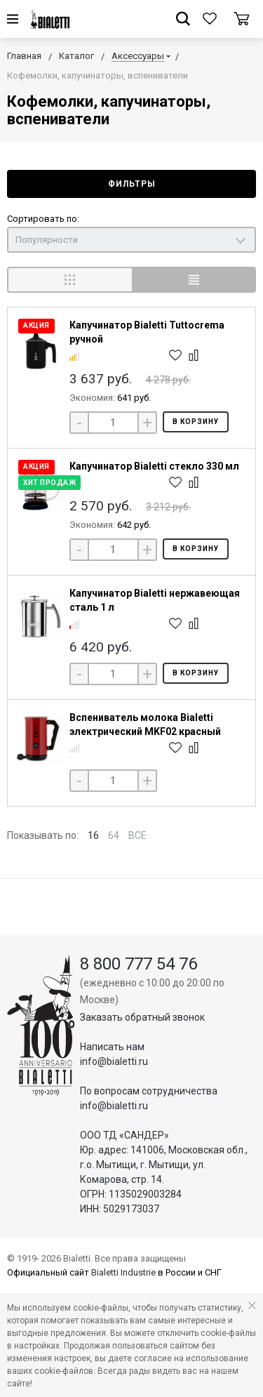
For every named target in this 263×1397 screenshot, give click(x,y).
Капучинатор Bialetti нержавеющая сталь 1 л (154, 600)
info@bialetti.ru (114, 1061)
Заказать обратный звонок (142, 1017)
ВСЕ (137, 835)
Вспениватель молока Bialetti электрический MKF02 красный (145, 724)
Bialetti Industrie (123, 1272)
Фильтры (132, 184)
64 (113, 835)
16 (93, 835)
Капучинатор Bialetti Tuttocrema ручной (146, 332)
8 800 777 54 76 (138, 963)
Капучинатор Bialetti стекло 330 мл (154, 466)
